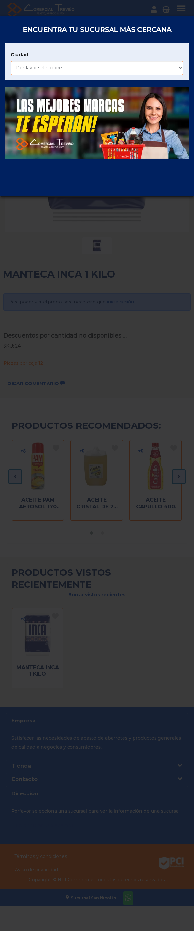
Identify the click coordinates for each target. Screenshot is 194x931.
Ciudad (19, 40)
